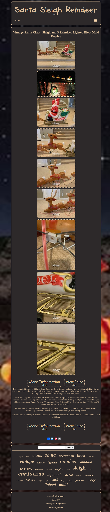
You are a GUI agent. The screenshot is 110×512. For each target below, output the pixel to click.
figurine (52, 462)
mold (63, 484)
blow (81, 455)
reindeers (19, 480)
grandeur (80, 480)
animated (89, 475)
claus (37, 455)
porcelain (39, 469)
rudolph (92, 480)
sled (90, 469)
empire (59, 469)
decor (69, 475)
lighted (50, 484)
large (40, 480)
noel (27, 457)
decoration (66, 456)
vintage (27, 461)
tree (68, 469)
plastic (41, 462)
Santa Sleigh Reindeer (56, 496)
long (62, 481)
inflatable (54, 474)
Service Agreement (56, 507)
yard (55, 480)
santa (50, 455)
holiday (26, 469)
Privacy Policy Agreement (56, 504)
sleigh (79, 468)
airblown (49, 470)
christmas (31, 474)
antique (69, 481)
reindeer (68, 461)
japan (21, 456)
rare (78, 475)
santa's (30, 480)
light (47, 481)
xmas (91, 456)
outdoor (86, 462)
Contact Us (56, 500)
